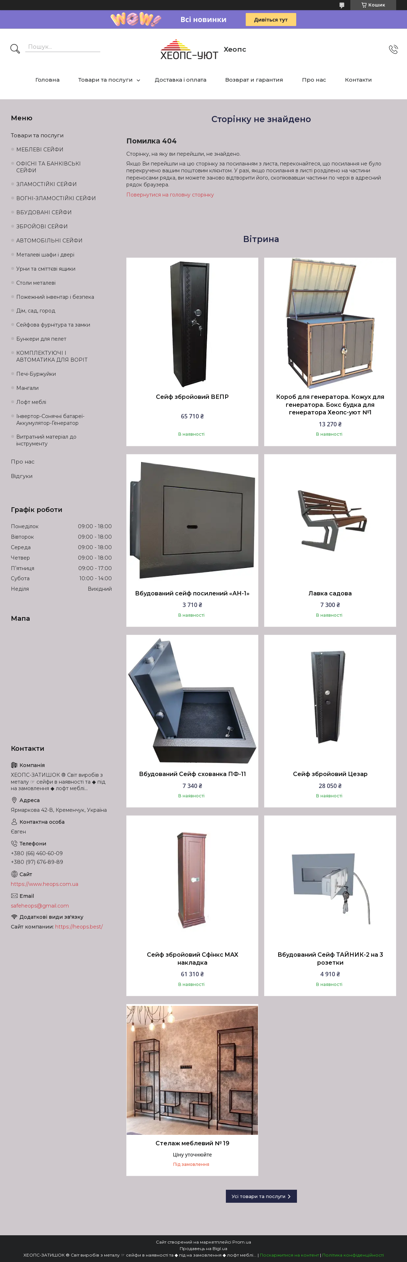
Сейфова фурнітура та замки (53, 325)
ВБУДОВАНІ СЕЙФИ (44, 212)
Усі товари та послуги (258, 1196)
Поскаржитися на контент (289, 1255)
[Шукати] (15, 49)
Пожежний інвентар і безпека (55, 297)
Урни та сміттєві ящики (45, 269)
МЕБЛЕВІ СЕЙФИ (40, 149)
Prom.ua (241, 1242)
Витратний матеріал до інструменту (46, 440)
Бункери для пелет (41, 339)
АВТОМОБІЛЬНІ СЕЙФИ (49, 240)
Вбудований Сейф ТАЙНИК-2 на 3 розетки (330, 958)
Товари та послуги (105, 79)
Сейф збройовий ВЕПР (192, 396)
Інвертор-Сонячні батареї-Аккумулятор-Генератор (50, 419)
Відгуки (21, 476)
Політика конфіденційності (353, 1255)
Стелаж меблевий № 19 (192, 1143)
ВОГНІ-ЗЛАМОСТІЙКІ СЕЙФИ (56, 198)
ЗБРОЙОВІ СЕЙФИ (42, 226)
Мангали (27, 388)
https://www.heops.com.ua (44, 884)
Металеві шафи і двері (45, 254)
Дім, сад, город (35, 310)
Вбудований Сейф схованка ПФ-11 (192, 774)
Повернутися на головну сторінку (170, 194)
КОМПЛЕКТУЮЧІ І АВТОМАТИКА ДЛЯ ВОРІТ (52, 356)
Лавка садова (330, 593)
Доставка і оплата (180, 79)
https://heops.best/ (79, 926)
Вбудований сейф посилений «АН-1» (192, 593)
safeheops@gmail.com (40, 906)
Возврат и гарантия (254, 79)
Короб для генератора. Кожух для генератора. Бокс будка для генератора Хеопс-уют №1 (330, 404)
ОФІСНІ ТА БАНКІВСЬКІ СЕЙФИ (48, 167)
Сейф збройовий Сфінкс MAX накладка (192, 958)
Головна (47, 79)
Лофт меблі (31, 402)
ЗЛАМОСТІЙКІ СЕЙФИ (46, 184)
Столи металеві (36, 283)
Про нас (314, 79)
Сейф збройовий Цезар (330, 774)
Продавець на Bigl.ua (203, 1248)
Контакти (358, 79)
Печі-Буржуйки (36, 374)
